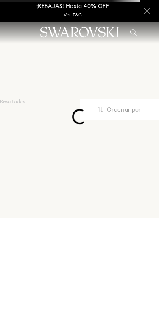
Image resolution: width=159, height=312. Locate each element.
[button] (133, 32)
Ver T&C (73, 15)
